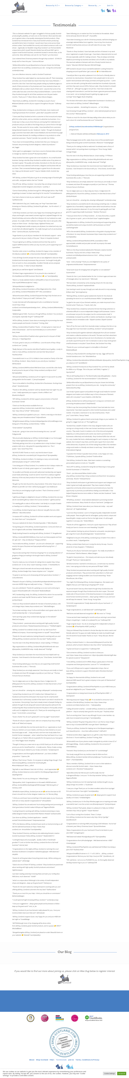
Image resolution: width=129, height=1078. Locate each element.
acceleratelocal (88, 127)
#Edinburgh (98, 127)
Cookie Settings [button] (109, 1073)
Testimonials (61, 1060)
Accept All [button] (122, 1073)
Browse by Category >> (74, 6)
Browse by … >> (94, 6)
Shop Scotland (42, 1060)
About (31, 1060)
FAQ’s (52, 1060)
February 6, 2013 (103, 134)
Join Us (110, 6)
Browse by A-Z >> (53, 6)
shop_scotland (75, 127)
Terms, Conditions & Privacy (87, 1060)
